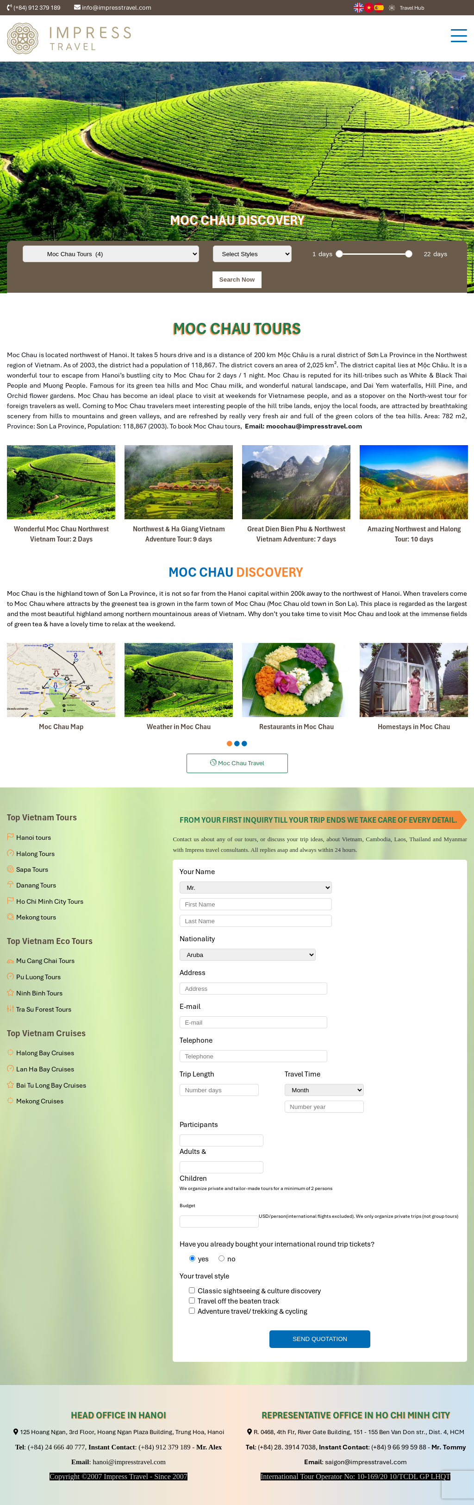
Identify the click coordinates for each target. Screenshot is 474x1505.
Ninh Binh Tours (39, 993)
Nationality (199, 939)
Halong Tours (35, 854)
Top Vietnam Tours (42, 817)
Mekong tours (36, 917)
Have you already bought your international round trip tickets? (277, 1244)
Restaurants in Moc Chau (296, 726)
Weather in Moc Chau (179, 726)
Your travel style (204, 1276)
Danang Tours (36, 885)
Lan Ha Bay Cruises (45, 1069)
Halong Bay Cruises (45, 1053)
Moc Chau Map (61, 726)
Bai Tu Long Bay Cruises (51, 1085)
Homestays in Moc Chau (414, 726)
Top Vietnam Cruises (46, 1033)
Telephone (198, 1040)
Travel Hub (412, 8)
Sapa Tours (32, 869)
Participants (200, 1124)
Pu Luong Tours (38, 977)
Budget (187, 1206)
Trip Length (199, 1074)
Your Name (199, 871)
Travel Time (304, 1074)
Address (193, 972)
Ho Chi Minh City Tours (49, 901)
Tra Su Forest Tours (43, 1009)
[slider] (339, 254)
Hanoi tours (33, 837)
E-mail (192, 1006)
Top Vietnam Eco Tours (50, 941)
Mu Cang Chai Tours (45, 961)
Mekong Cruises (39, 1101)
